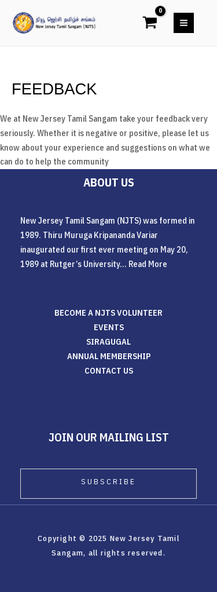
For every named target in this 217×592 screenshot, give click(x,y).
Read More (147, 263)
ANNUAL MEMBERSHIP (108, 355)
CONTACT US (108, 370)
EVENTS (109, 326)
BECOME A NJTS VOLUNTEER (108, 312)
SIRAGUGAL (108, 341)
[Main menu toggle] (184, 23)
